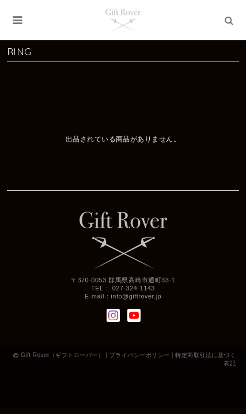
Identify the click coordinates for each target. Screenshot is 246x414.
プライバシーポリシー (139, 355)
